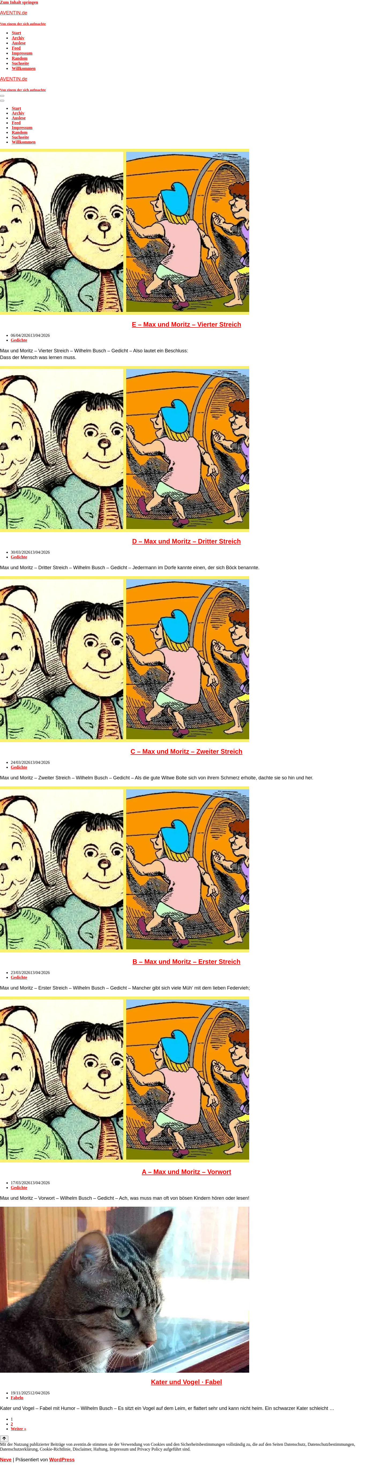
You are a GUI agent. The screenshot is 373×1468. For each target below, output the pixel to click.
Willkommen (24, 68)
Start (16, 33)
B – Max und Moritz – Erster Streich (187, 961)
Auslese (19, 43)
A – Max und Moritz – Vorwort (186, 1171)
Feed (16, 48)
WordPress (62, 1459)
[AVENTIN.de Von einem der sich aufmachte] (186, 18)
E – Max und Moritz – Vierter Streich (186, 324)
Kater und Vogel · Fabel (186, 1382)
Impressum (22, 53)
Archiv (18, 38)
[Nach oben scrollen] (4, 1439)
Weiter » (18, 1429)
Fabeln (17, 1397)
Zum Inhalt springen (19, 2)
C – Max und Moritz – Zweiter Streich (186, 751)
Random (20, 58)
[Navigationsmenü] (2, 96)
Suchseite (20, 63)
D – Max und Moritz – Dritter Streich (186, 541)
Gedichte (19, 340)
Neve (6, 1459)
